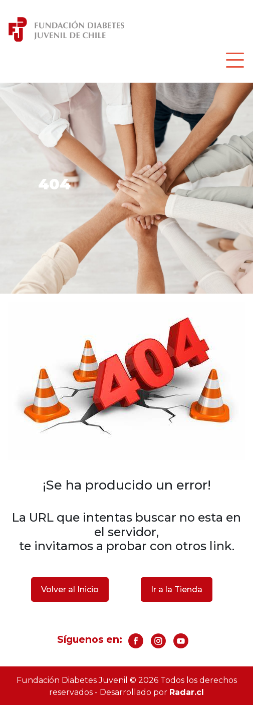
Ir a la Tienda (176, 589)
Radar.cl (186, 692)
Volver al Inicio (70, 589)
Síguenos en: (89, 639)
